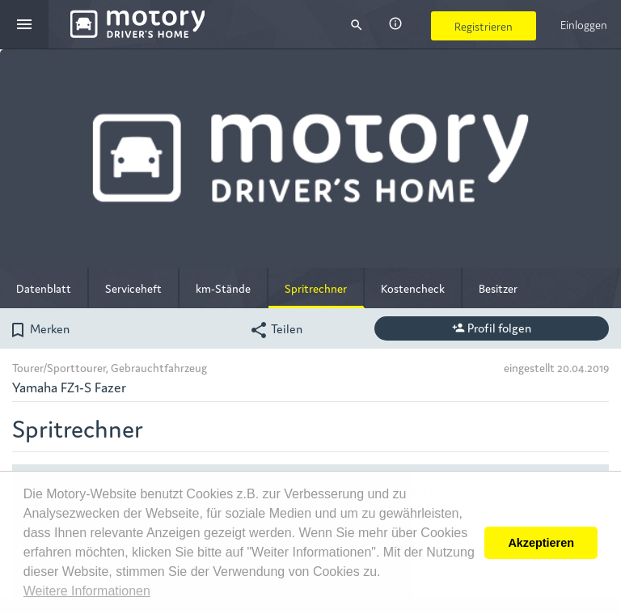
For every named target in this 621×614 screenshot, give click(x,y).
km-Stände (223, 288)
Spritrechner (316, 288)
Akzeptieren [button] (541, 542)
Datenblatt (43, 288)
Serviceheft (133, 288)
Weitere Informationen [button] (86, 591)
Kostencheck (413, 288)
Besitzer (498, 288)
